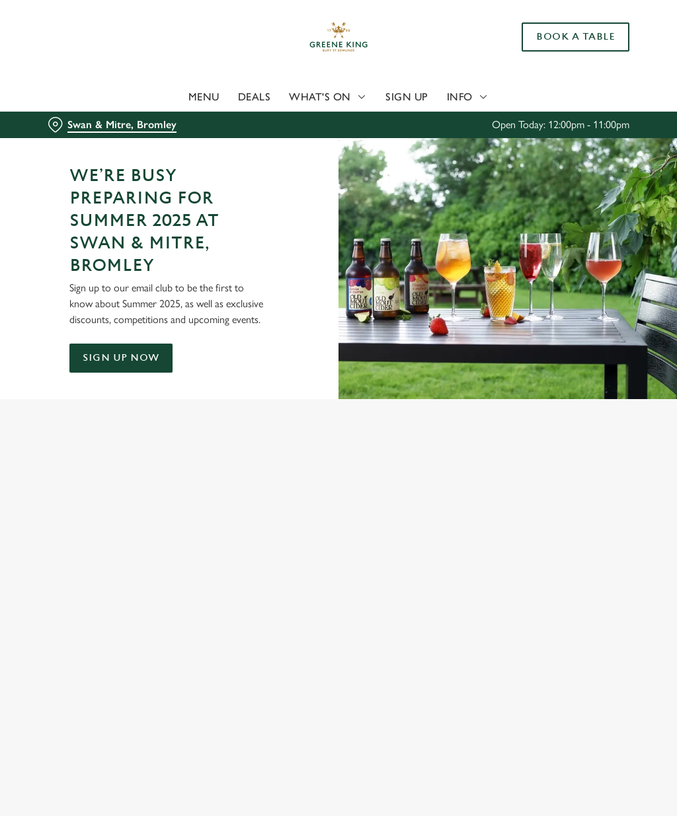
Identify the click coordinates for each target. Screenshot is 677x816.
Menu (203, 97)
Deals (254, 97)
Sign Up (406, 97)
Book (575, 37)
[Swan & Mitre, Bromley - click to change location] (112, 125)
